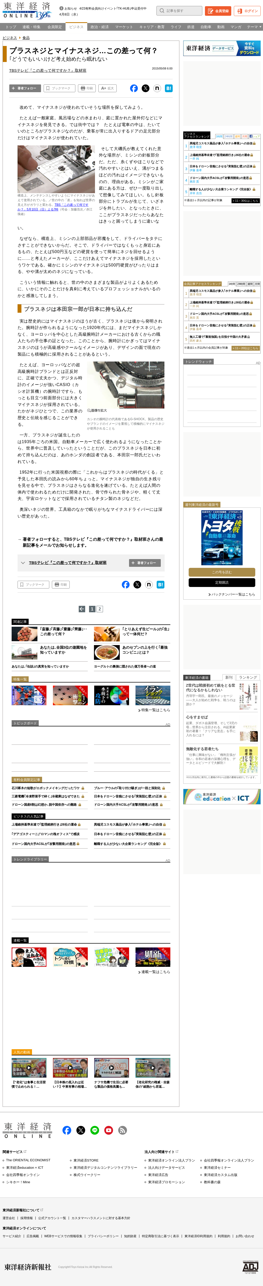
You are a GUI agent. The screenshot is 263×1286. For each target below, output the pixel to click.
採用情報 (26, 1218)
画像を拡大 (97, 410)
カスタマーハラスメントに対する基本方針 (100, 1218)
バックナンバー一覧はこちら (233, 594)
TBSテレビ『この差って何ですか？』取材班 (68, 562)
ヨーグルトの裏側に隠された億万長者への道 (125, 666)
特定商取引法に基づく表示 (160, 1236)
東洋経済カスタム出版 (220, 1175)
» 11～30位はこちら (246, 200)
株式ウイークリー (87, 1175)
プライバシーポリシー (103, 1236)
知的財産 (130, 1236)
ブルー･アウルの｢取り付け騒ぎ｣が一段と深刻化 (127, 788)
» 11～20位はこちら (246, 348)
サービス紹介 (12, 1236)
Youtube (108, 1130)
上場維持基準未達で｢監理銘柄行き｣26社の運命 (44, 824)
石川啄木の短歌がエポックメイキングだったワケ (46, 788)
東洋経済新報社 (28, 1267)
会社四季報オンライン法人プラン (229, 1160)
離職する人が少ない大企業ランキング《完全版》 (128, 844)
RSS (122, 1130)
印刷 (90, 88)
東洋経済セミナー (217, 1168)
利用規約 (224, 1236)
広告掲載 (33, 1236)
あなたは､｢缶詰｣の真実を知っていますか (40, 666)
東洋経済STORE (86, 1160)
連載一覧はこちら (155, 972)
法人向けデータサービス (166, 1168)
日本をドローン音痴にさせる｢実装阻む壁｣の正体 (128, 796)
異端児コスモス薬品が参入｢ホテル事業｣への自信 (128, 824)
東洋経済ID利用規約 (198, 1236)
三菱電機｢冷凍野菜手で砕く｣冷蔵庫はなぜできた (46, 796)
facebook (66, 1130)
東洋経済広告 (158, 1175)
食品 (26, 38)
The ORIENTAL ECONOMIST (28, 1160)
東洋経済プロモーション (166, 1182)
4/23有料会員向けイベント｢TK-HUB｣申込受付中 (113, 8)
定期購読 (222, 582)
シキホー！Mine (18, 1182)
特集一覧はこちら (155, 710)
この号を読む (222, 572)
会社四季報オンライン (23, 1175)
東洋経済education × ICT (24, 1168)
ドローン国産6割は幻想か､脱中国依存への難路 (44, 804)
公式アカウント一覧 (52, 1218)
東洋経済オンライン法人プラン (171, 1160)
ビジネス (10, 38)
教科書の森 (212, 1182)
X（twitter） (80, 1130)
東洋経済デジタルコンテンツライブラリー (105, 1168)
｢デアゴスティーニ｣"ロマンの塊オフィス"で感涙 (45, 834)
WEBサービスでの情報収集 (63, 1236)
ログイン (251, 11)
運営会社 (9, 1218)
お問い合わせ (245, 1236)
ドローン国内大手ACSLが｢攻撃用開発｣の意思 (126, 804)
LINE (94, 1130)
